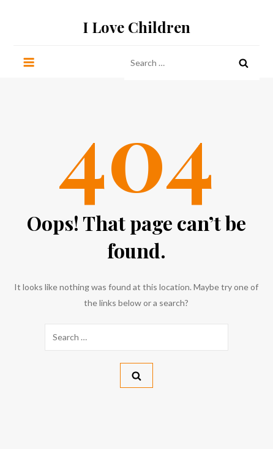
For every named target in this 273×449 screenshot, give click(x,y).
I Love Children (136, 27)
